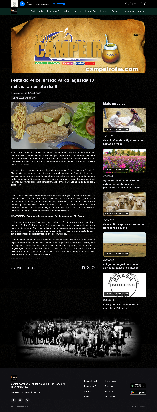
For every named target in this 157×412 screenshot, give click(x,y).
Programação (53, 11)
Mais (141, 11)
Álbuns (67, 11)
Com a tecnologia (137, 406)
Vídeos (78, 11)
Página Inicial (37, 11)
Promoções (90, 11)
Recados (116, 11)
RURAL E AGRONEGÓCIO (23, 98)
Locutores (129, 11)
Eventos (104, 11)
